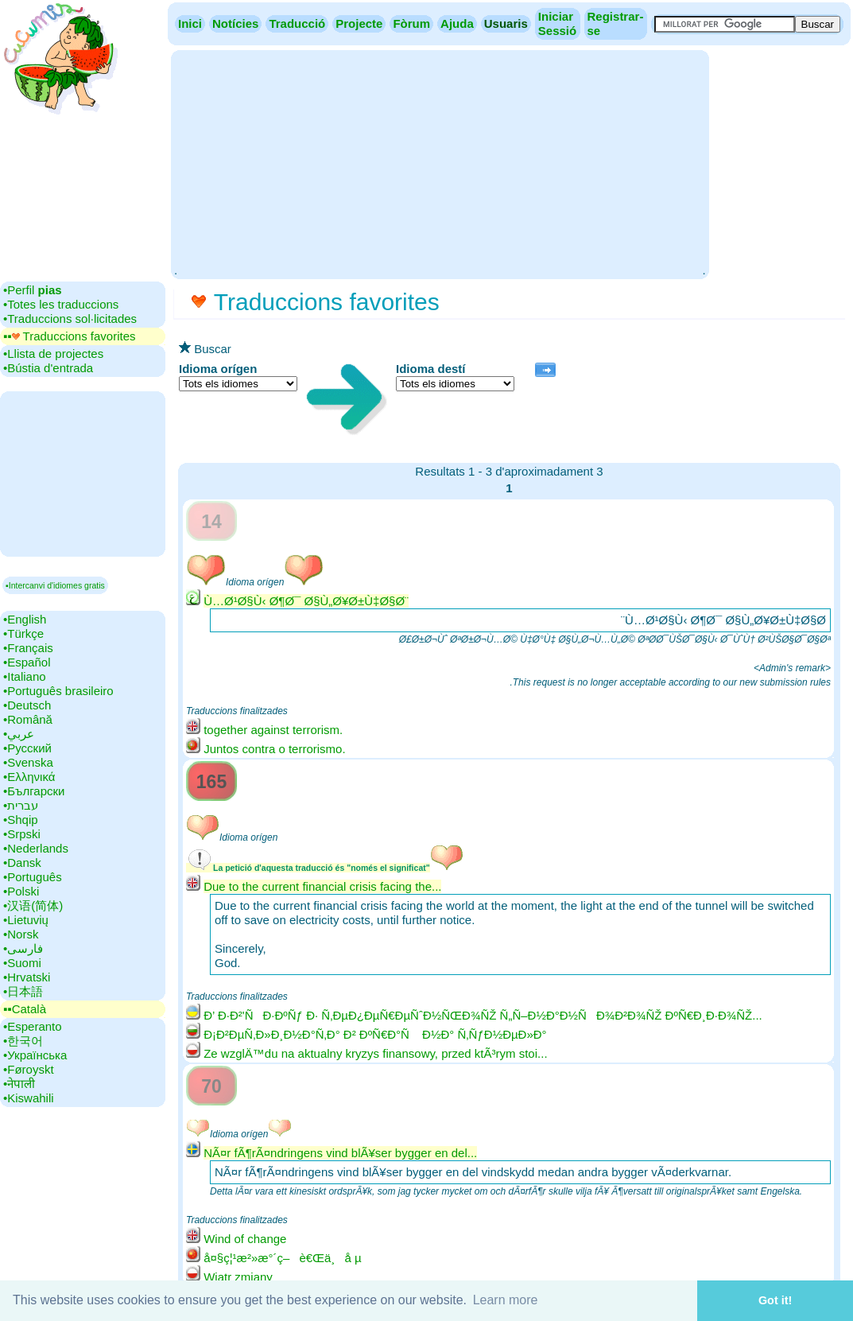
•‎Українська (35, 1055)
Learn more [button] (505, 1300)
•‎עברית (20, 805)
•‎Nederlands (35, 848)
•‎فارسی (23, 948)
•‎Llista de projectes (53, 353)
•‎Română (27, 719)
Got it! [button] (775, 1300)
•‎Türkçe (23, 633)
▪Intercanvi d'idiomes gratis (55, 585)
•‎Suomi (22, 962)
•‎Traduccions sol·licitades (70, 318)
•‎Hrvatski (26, 977)
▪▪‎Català (24, 1009)
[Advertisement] (439, 163)
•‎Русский (27, 748)
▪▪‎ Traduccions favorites (69, 336)
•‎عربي (18, 733)
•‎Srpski (22, 834)
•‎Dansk (22, 862)
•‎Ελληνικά (29, 776)
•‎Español (26, 662)
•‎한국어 (23, 1040)
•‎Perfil (32, 290)
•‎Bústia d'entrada (48, 368)
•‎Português (32, 877)
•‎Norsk (20, 934)
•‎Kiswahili (28, 1098)
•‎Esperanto (32, 1026)
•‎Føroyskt (28, 1069)
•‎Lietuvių (25, 920)
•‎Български (34, 791)
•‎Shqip (20, 819)
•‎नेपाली (19, 1083)
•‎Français (28, 648)
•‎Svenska (28, 762)
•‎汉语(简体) (33, 905)
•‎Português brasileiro (58, 690)
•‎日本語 (23, 991)
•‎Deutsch (27, 705)
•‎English (24, 619)
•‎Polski (21, 891)
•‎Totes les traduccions (60, 304)
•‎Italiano (24, 676)
